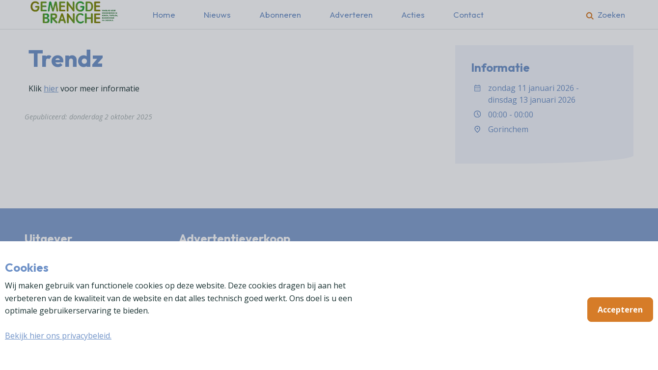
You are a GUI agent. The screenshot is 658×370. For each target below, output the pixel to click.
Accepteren (620, 309)
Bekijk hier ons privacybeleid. (58, 335)
